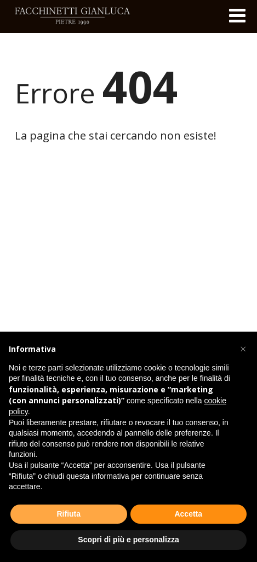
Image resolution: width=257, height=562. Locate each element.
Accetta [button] (188, 513)
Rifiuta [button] (68, 513)
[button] (243, 349)
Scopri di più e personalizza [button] (128, 539)
